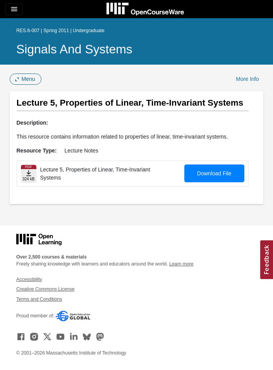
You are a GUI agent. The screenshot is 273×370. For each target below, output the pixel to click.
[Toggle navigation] (13, 9)
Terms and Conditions (39, 299)
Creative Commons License (45, 289)
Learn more (181, 264)
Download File (214, 173)
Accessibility (29, 279)
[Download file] (28, 173)
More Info (247, 79)
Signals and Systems (74, 49)
